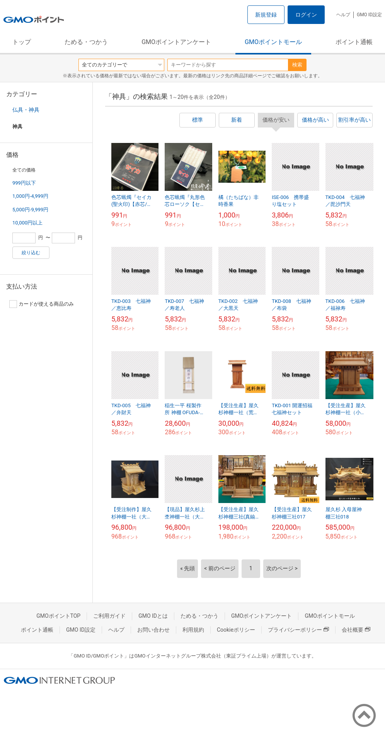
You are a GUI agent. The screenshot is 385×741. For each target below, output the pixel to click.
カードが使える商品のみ (41, 304)
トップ (21, 42)
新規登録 (266, 15)
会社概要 (356, 630)
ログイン (306, 15)
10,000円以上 (27, 223)
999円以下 (24, 183)
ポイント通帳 (354, 42)
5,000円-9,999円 (30, 209)
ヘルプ (343, 14)
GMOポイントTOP (58, 616)
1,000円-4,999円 (30, 196)
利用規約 (193, 630)
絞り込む (31, 252)
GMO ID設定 (369, 14)
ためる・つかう (86, 42)
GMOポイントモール (273, 42)
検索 (297, 65)
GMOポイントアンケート (176, 42)
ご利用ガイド (109, 616)
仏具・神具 (25, 110)
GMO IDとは (153, 616)
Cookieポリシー (236, 630)
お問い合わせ (153, 630)
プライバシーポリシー (298, 630)
